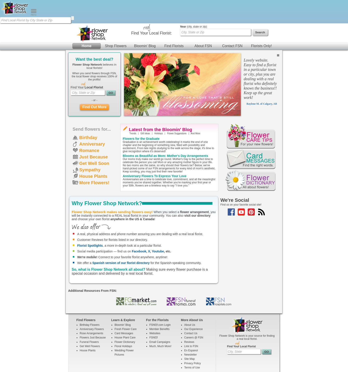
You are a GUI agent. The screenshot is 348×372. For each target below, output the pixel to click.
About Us (189, 301)
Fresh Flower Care (125, 305)
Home (86, 22)
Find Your (87, 64)
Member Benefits (159, 305)
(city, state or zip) (193, 3)
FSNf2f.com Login (160, 301)
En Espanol (191, 327)
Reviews (189, 318)
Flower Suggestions (177, 110)
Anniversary (92, 120)
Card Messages (124, 310)
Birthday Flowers (89, 301)
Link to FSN (191, 322)
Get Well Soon (94, 140)
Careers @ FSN (193, 314)
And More (195, 110)
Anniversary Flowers (92, 305)
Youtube (158, 228)
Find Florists (174, 22)
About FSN (203, 22)
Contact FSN (232, 22)
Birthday (88, 114)
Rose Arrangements (91, 310)
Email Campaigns (159, 318)
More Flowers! (94, 159)
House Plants (93, 152)
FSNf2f (153, 314)
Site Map (189, 335)
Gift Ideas (145, 110)
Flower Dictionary (125, 318)
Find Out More (94, 84)
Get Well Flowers (90, 322)
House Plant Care (125, 314)
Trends (132, 110)
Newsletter (190, 331)
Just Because (93, 133)
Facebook (139, 228)
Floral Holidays (123, 322)
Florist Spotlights (90, 222)
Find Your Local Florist (241, 323)
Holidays (158, 110)
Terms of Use (192, 344)
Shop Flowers (116, 22)
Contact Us (190, 310)
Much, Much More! (160, 322)
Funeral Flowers (89, 318)
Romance (89, 127)
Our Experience (193, 305)
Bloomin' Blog (145, 22)
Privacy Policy (192, 340)
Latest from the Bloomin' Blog (160, 106)
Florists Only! (261, 22)
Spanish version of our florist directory (121, 239)
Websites (154, 310)
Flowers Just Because (93, 314)
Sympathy (90, 146)
